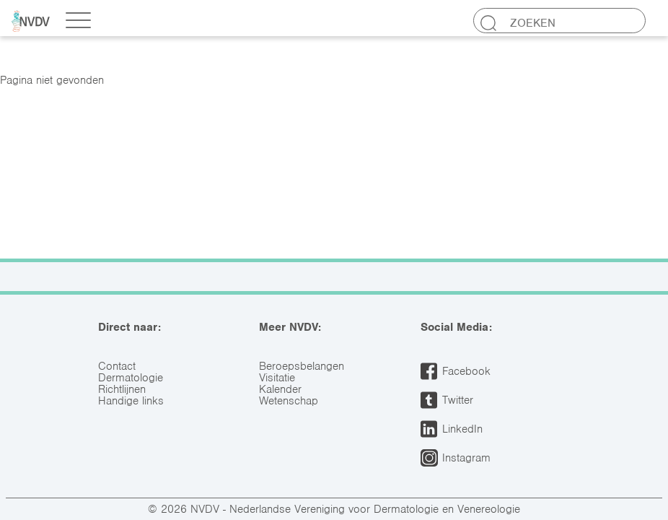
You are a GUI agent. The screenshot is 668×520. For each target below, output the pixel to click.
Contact (117, 366)
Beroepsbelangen (301, 366)
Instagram (466, 458)
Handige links (131, 401)
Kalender (280, 389)
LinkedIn (462, 429)
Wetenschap (288, 401)
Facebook (466, 371)
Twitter (457, 400)
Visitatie (277, 378)
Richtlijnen (122, 389)
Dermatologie (130, 378)
